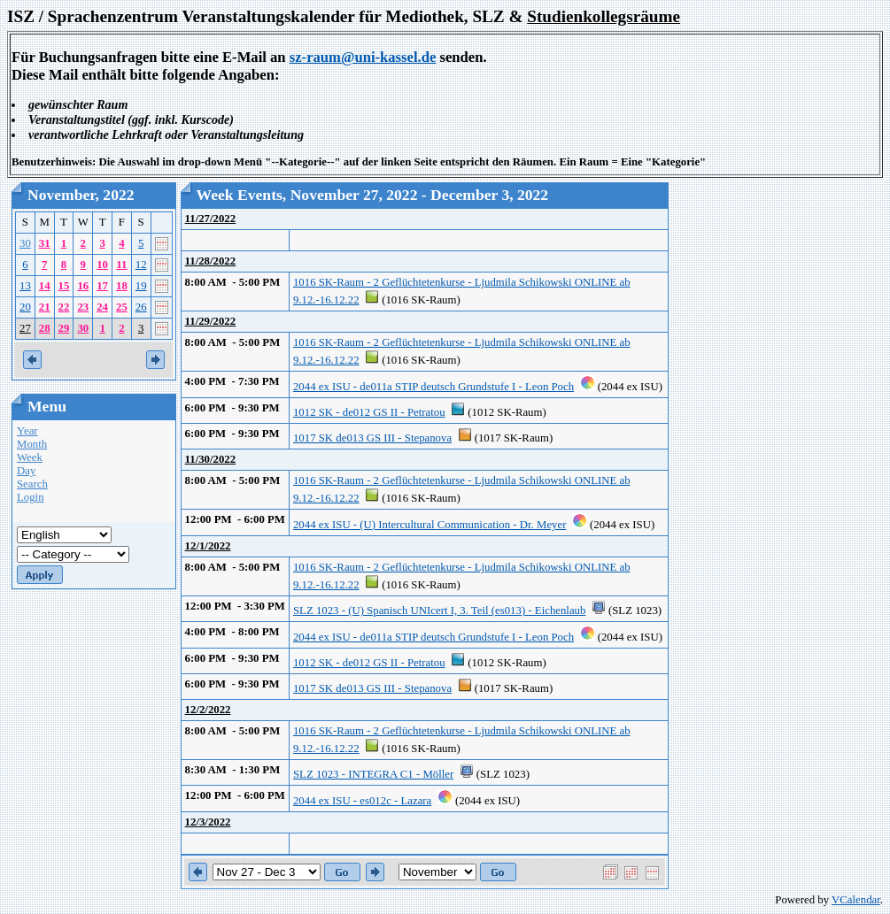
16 (83, 286)
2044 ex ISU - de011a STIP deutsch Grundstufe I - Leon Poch (433, 386)
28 (44, 328)
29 (64, 328)
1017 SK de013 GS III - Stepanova (372, 438)
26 (141, 307)
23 (83, 307)
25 (122, 307)
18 (122, 286)
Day (26, 471)
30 (25, 243)
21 (44, 307)
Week (30, 457)
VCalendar (856, 900)
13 (25, 286)
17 (102, 286)
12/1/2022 (208, 546)
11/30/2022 (210, 459)
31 (44, 243)
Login (30, 497)
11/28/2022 (210, 261)
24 (102, 307)
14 (44, 286)
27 (25, 328)
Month (32, 444)
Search (32, 484)
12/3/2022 (208, 822)
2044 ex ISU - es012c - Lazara (362, 801)
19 (141, 286)
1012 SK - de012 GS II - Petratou (369, 412)
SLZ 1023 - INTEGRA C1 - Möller (373, 774)
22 (64, 307)
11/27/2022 (210, 218)
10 (102, 264)
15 (64, 286)
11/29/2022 (210, 321)
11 (121, 264)
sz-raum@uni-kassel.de (363, 57)
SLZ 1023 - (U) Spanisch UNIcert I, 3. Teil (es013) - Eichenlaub (439, 610)
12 (141, 264)
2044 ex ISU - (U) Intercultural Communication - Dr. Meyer (429, 524)
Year (27, 431)
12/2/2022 (208, 709)
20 (25, 307)
